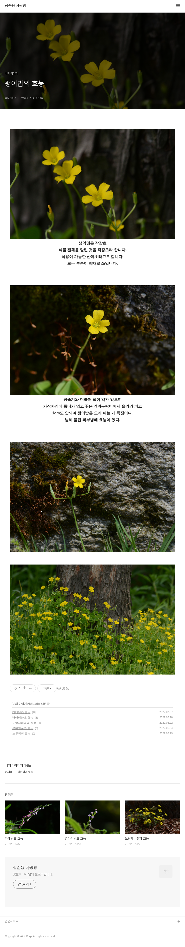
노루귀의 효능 (21, 733)
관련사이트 (11, 921)
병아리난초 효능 (22, 717)
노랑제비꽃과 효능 (24, 723)
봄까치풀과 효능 (22, 728)
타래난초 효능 (21, 712)
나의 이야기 (19, 703)
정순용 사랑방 (15, 6)
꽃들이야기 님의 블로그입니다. (33, 874)
